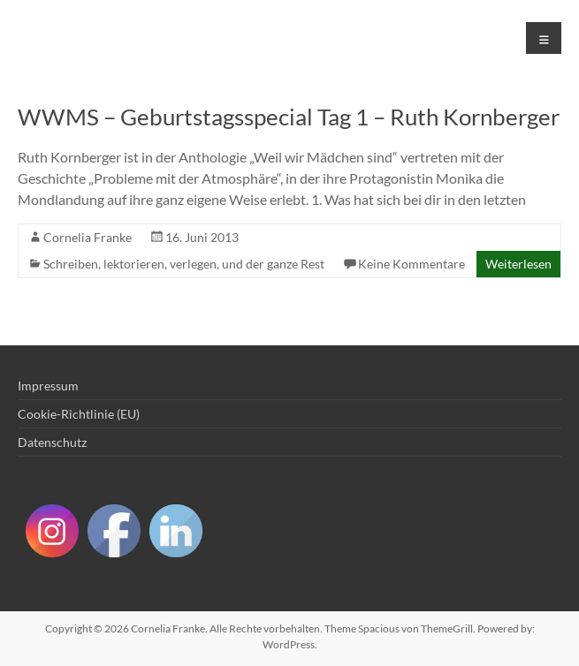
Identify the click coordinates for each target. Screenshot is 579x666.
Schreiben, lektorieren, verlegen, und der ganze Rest (183, 263)
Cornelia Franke (87, 237)
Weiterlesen (518, 263)
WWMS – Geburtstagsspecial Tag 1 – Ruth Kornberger (289, 116)
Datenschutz (52, 442)
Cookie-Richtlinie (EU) (79, 413)
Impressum (48, 385)
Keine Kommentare (411, 263)
